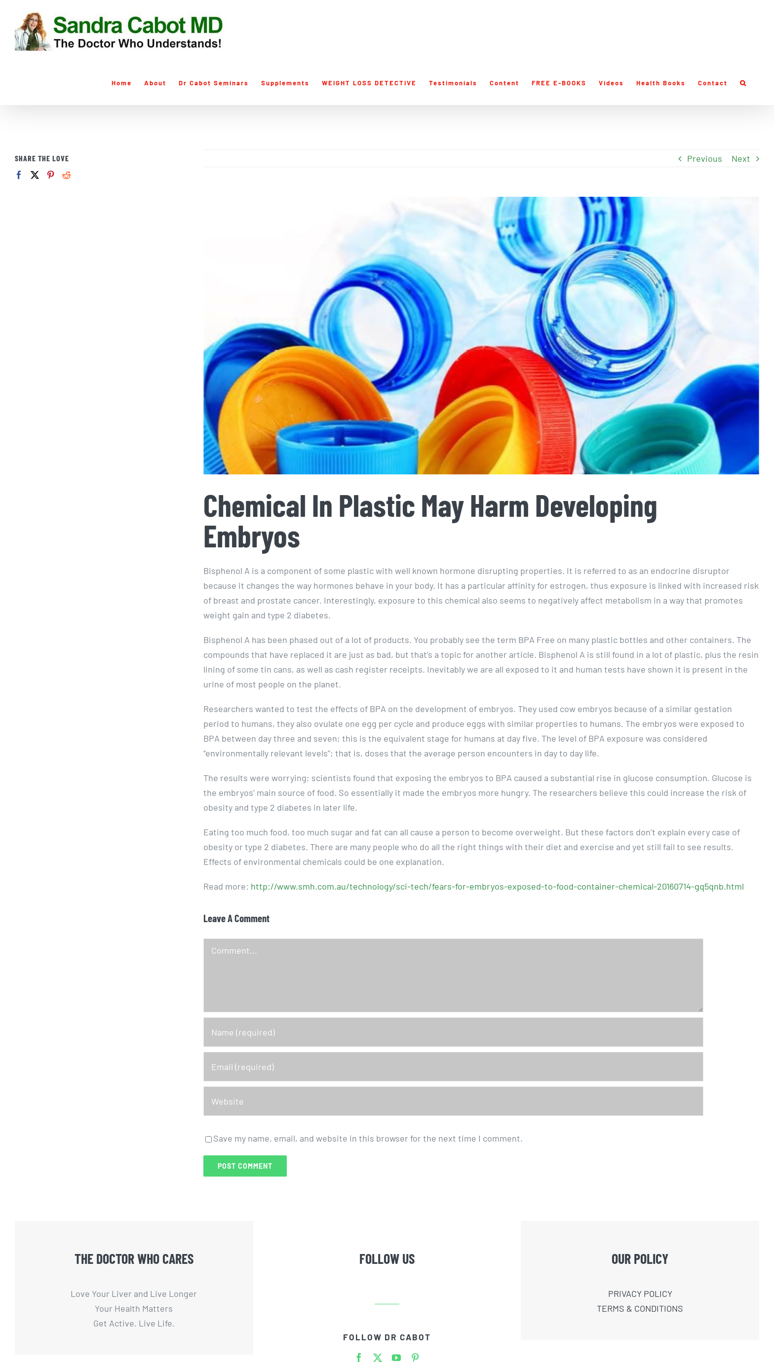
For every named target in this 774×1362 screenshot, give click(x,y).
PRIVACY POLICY (640, 1293)
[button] (743, 83)
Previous (704, 158)
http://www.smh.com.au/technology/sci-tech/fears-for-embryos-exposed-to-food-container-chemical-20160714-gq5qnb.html (497, 886)
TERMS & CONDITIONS (640, 1308)
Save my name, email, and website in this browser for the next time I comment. (368, 1138)
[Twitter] (35, 175)
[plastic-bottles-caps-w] (481, 335)
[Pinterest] (50, 175)
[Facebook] (19, 175)
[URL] (453, 1101)
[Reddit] (66, 175)
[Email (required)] (453, 1066)
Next (741, 158)
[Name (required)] (453, 1032)
